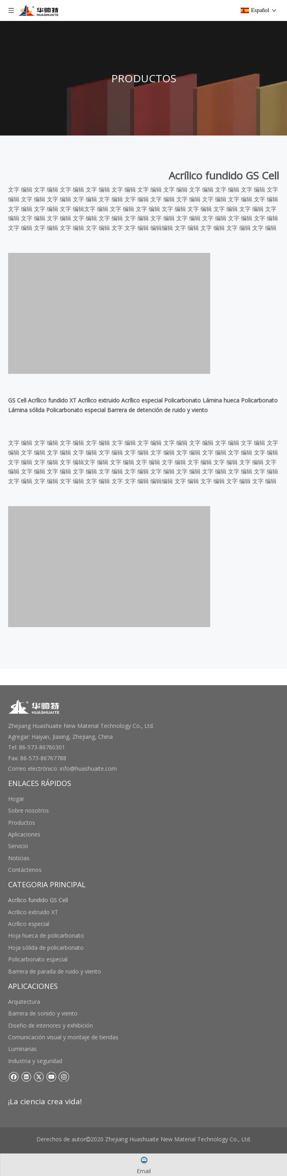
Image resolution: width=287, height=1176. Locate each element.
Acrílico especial (28, 924)
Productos (21, 822)
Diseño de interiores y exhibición (50, 1025)
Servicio (18, 846)
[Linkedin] (26, 1076)
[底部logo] (34, 706)
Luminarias (22, 1049)
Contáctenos (25, 870)
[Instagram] (64, 1076)
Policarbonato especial (38, 959)
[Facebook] (13, 1076)
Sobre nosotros (28, 810)
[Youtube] (51, 1076)
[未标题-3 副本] (109, 313)
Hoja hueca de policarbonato (46, 935)
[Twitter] (39, 1076)
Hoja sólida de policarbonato (46, 947)
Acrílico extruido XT (33, 912)
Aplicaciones (24, 834)
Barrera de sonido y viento (43, 1013)
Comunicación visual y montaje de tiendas (63, 1037)
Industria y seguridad (35, 1061)
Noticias (19, 858)
